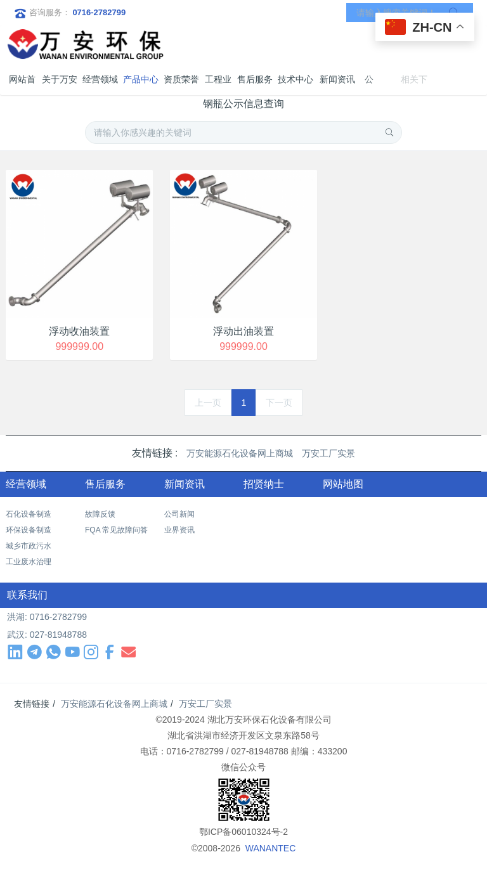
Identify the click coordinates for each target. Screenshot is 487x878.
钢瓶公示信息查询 (243, 103)
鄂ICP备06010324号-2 (243, 832)
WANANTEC (270, 848)
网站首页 (22, 84)
